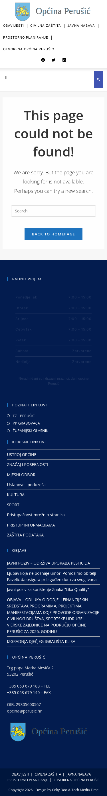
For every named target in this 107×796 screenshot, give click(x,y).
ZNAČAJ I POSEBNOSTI (27, 464)
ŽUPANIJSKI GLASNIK (30, 430)
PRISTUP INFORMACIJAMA (31, 524)
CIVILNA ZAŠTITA (45, 23)
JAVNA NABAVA (81, 23)
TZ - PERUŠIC (24, 415)
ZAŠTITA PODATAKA (25, 535)
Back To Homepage (53, 234)
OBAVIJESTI (13, 23)
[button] (43, 59)
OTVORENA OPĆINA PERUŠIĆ (28, 46)
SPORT (13, 504)
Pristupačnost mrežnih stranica (36, 514)
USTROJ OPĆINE (21, 454)
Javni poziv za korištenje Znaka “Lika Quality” (48, 589)
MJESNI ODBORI (21, 474)
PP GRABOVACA (26, 423)
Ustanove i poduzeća (26, 484)
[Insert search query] (53, 211)
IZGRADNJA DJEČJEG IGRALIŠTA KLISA (41, 641)
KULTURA (16, 494)
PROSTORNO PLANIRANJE (25, 35)
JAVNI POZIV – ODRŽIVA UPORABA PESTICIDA (48, 563)
